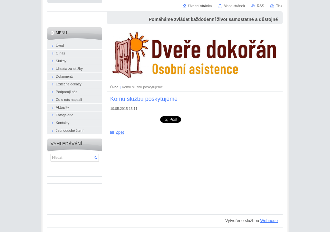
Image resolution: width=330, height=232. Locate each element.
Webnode (269, 220)
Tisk (279, 6)
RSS (260, 6)
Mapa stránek (234, 6)
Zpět (120, 132)
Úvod (114, 87)
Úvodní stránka (200, 6)
